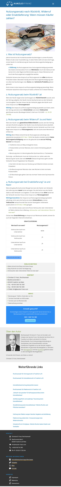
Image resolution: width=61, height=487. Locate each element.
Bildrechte (15, 481)
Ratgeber (14, 463)
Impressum (15, 478)
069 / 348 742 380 (30, 318)
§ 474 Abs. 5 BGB (21, 205)
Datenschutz (15, 484)
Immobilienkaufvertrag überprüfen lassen (25, 386)
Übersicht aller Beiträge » (13, 258)
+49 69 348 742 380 (17, 448)
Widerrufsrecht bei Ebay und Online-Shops (20, 267)
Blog (13, 466)
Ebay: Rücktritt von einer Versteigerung (19, 269)
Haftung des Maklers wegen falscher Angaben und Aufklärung (31, 415)
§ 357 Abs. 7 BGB (26, 138)
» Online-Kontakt (30, 321)
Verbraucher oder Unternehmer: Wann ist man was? (23, 271)
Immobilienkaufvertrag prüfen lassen (22, 460)
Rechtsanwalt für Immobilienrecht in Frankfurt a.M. (28, 379)
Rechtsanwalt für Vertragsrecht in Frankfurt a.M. (27, 374)
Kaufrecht (41, 350)
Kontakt (14, 469)
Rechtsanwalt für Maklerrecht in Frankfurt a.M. (27, 390)
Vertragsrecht (28, 350)
